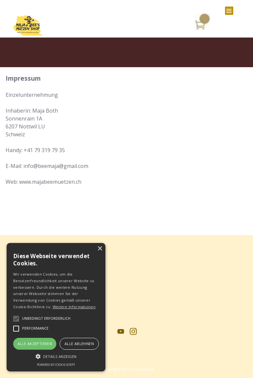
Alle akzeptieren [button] (34, 343)
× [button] (99, 248)
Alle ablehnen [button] (79, 343)
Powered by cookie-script (56, 365)
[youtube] (121, 331)
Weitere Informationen (74, 306)
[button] (56, 355)
